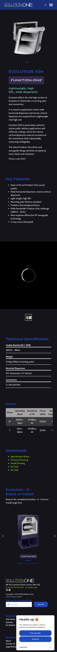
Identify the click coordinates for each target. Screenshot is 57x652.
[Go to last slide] (3, 536)
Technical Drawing (19, 460)
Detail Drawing (18, 463)
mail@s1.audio (32, 587)
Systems (9, 622)
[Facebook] (10, 590)
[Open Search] (45, 5)
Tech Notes (10, 619)
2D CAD (14, 466)
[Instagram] (7, 590)
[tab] (26, 62)
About (8, 641)
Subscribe (41, 604)
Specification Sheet (20, 456)
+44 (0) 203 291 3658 (15, 587)
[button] (29, 317)
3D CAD (14, 470)
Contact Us (10, 643)
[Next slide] (55, 536)
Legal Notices (11, 646)
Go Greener (10, 625)
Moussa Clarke (16, 597)
